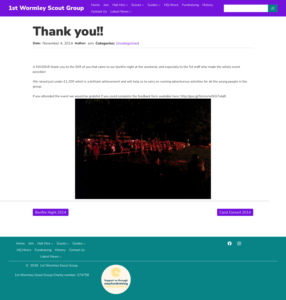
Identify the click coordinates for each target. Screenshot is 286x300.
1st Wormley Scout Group (46, 8)
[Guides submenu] (159, 5)
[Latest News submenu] (130, 11)
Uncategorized (127, 43)
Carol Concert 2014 (235, 212)
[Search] (272, 8)
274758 (83, 275)
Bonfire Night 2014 (50, 212)
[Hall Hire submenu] (127, 5)
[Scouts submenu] (143, 5)
